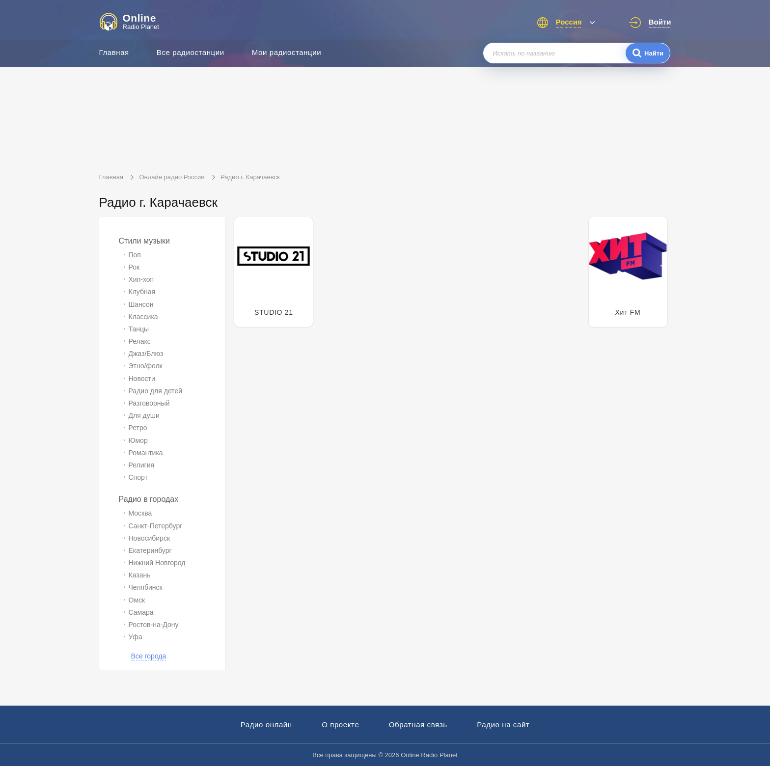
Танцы (139, 329)
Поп (135, 255)
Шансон (141, 304)
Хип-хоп (141, 279)
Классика (143, 317)
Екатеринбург (150, 550)
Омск (137, 600)
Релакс (140, 341)
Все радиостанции (190, 52)
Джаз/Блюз (146, 353)
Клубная (142, 292)
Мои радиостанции (287, 52)
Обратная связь (418, 724)
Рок (134, 267)
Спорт (138, 477)
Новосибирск (149, 538)
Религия (142, 465)
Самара (141, 612)
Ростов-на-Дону (154, 625)
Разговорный (149, 403)
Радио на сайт (503, 724)
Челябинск (146, 587)
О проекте (340, 724)
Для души (144, 415)
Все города (148, 656)
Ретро (138, 428)
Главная (114, 52)
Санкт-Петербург (156, 526)
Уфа (135, 637)
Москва (140, 513)
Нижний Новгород (157, 563)
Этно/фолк (146, 366)
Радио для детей (155, 391)
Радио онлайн (266, 724)
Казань (140, 575)
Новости (142, 379)
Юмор (138, 440)
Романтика (146, 453)
